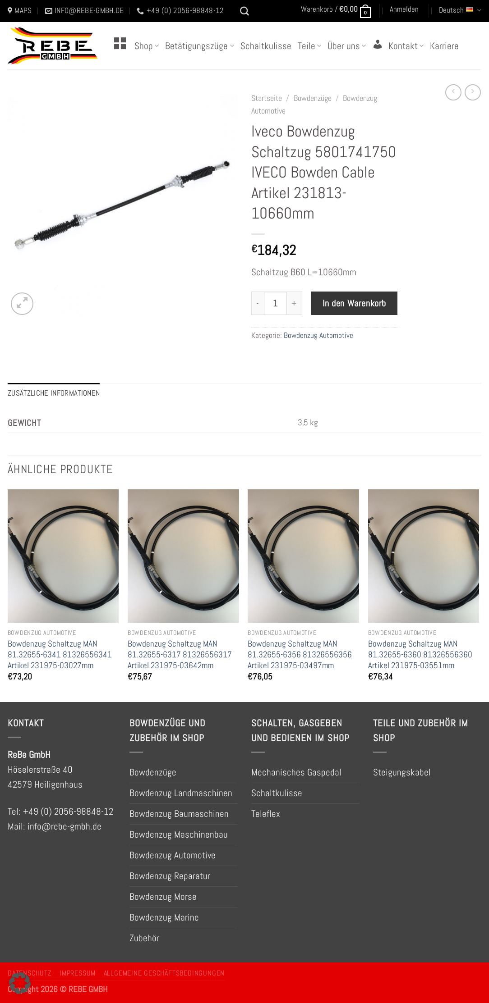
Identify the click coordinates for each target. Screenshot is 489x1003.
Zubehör (144, 938)
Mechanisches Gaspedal (296, 772)
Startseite (266, 98)
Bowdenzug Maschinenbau (178, 834)
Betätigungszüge (199, 46)
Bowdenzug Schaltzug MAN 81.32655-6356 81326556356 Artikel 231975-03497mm (300, 654)
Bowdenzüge (313, 98)
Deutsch (460, 10)
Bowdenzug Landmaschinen (180, 793)
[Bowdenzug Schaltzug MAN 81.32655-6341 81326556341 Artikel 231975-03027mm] (63, 556)
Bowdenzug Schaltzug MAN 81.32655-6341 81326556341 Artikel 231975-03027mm (60, 654)
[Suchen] (244, 11)
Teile (309, 46)
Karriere (444, 46)
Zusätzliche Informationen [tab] (54, 393)
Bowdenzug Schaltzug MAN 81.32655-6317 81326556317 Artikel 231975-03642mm (180, 654)
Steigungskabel (402, 772)
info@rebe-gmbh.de (64, 826)
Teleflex (265, 814)
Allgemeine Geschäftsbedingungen (164, 973)
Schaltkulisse (265, 46)
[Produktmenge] (275, 303)
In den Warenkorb (354, 303)
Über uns (347, 46)
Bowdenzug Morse (163, 897)
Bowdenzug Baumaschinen (179, 814)
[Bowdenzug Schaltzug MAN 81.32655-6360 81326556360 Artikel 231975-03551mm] (424, 556)
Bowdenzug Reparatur (169, 876)
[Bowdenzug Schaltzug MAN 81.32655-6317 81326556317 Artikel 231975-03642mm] (183, 556)
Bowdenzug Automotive (318, 335)
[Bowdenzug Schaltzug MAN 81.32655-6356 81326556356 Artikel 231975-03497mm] (303, 556)
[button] (20, 983)
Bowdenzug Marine (164, 917)
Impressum (78, 973)
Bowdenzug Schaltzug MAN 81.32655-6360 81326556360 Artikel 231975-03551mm (420, 654)
